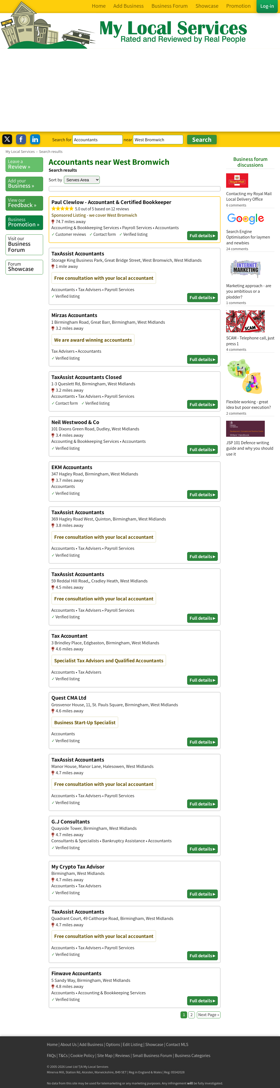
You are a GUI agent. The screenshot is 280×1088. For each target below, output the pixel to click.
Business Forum (25, 244)
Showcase (25, 267)
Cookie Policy (82, 1055)
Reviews (122, 1055)
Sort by (55, 180)
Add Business (91, 1044)
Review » (25, 164)
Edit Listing (133, 1044)
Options (113, 1044)
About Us (69, 1044)
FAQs (51, 1055)
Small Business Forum (152, 1055)
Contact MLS (177, 1044)
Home (52, 1044)
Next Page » (208, 1015)
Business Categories (192, 1055)
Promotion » (25, 222)
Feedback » (25, 203)
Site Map (105, 1055)
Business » (25, 183)
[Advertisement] (140, 90)
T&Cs (63, 1055)
